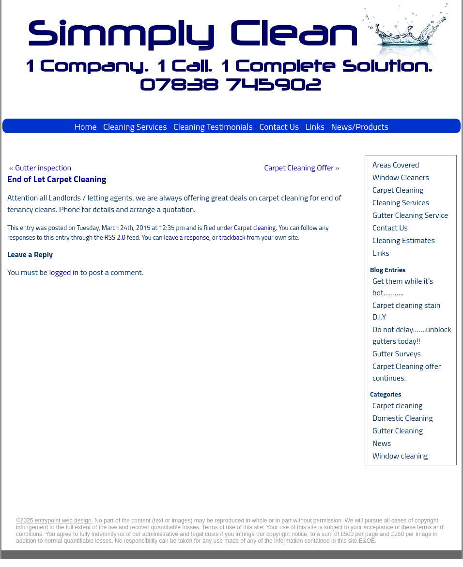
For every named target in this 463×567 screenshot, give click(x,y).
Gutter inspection (43, 167)
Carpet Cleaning (397, 190)
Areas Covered (395, 164)
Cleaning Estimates (403, 240)
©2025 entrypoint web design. (54, 520)
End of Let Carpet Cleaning (56, 178)
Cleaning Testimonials (213, 127)
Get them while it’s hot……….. (402, 286)
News (381, 443)
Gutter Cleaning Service (410, 215)
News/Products (359, 127)
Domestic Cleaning (402, 418)
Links (315, 127)
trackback (232, 237)
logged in (63, 272)
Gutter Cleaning (397, 430)
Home (86, 127)
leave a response (186, 237)
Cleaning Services (135, 127)
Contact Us (279, 127)
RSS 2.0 (115, 237)
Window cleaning (400, 455)
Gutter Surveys (396, 353)
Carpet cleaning (255, 227)
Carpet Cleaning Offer (298, 167)
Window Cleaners (400, 177)
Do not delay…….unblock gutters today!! (411, 335)
